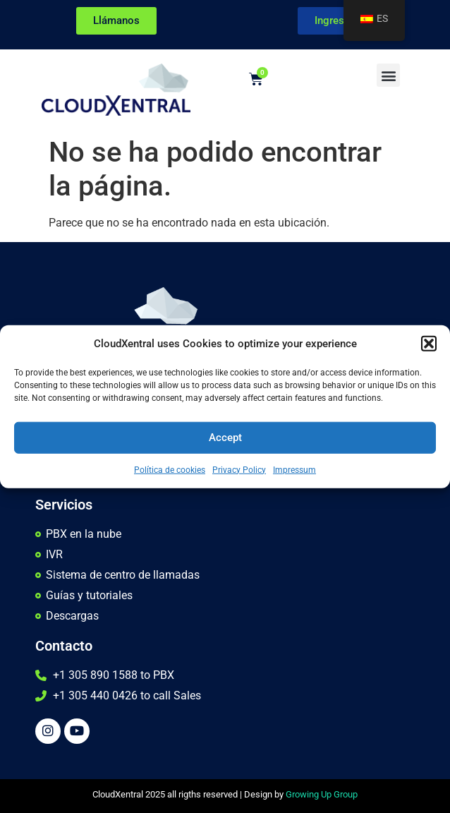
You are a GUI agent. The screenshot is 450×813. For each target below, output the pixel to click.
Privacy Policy (239, 469)
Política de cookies (169, 469)
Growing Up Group (322, 794)
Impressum (294, 469)
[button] (429, 344)
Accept (225, 437)
